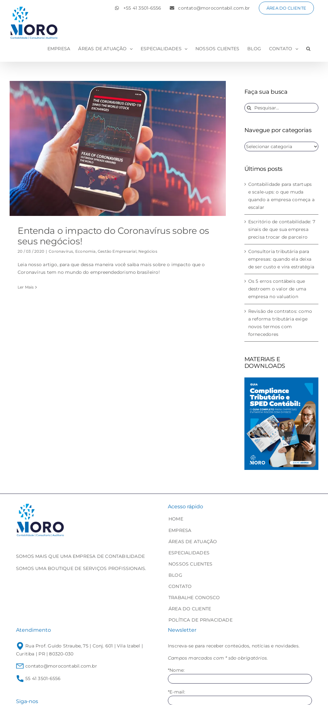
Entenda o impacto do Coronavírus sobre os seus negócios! (113, 236)
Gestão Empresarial (117, 251)
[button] (308, 48)
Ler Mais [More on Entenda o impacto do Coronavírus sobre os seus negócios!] (26, 287)
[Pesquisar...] (281, 108)
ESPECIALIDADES (188, 553)
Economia (85, 251)
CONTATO (180, 586)
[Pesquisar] (249, 108)
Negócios (147, 251)
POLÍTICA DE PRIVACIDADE (200, 620)
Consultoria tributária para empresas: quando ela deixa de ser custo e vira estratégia (281, 259)
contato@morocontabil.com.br (56, 666)
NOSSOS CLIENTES (190, 564)
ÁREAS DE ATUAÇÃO (192, 541)
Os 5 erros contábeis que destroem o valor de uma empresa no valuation (277, 288)
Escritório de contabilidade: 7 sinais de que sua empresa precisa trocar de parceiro (281, 229)
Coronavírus (61, 251)
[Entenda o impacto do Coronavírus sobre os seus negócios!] (118, 148)
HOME (175, 519)
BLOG (175, 575)
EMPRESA (179, 530)
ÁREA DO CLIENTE (189, 609)
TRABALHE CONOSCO (194, 597)
